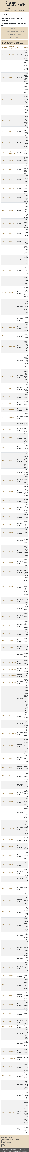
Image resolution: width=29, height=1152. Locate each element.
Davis (10, 66)
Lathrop (11, 197)
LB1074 (3, 616)
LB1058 (3, 745)
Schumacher (12, 1051)
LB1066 (3, 662)
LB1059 (3, 733)
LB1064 (3, 675)
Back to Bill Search (14, 29)
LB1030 (3, 975)
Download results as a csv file (14, 32)
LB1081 (3, 562)
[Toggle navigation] (4, 14)
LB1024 (3, 77)
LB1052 (3, 801)
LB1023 (3, 1026)
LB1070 (3, 640)
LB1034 (3, 936)
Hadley (11, 210)
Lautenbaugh (12, 307)
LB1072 (3, 197)
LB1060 (3, 724)
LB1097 (3, 437)
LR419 (3, 99)
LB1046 (3, 846)
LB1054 (3, 785)
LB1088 (3, 508)
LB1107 (3, 388)
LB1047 (3, 839)
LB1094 (3, 472)
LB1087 (3, 179)
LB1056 (3, 767)
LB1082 (3, 551)
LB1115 (3, 131)
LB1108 (3, 376)
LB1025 (3, 1021)
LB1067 (3, 210)
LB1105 (3, 403)
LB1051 (3, 813)
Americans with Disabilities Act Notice (11, 1139)
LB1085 (3, 524)
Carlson (11, 160)
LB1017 (3, 1075)
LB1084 (3, 532)
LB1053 (3, 793)
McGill (10, 396)
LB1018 (3, 1066)
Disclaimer (4, 1146)
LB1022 (3, 1034)
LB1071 (3, 633)
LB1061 (3, 715)
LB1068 (3, 655)
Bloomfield (11, 571)
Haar (10, 424)
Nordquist (11, 250)
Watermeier (12, 409)
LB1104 (3, 409)
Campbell (11, 188)
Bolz (10, 1013)
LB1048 (3, 233)
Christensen (12, 319)
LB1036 (3, 911)
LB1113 (3, 319)
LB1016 (3, 270)
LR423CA (4, 292)
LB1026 (3, 1013)
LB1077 (3, 600)
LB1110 (3, 346)
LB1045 (3, 855)
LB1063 (3, 682)
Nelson (11, 864)
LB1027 (3, 1004)
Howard (11, 813)
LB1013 (3, 1095)
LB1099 (3, 429)
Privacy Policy (5, 1141)
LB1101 (3, 417)
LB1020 (3, 1051)
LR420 (3, 88)
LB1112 (3, 327)
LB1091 (3, 491)
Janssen (11, 775)
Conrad (11, 169)
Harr (10, 437)
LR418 (3, 110)
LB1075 (3, 608)
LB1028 (3, 995)
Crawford (11, 54)
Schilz (10, 241)
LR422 (3, 1112)
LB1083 (3, 541)
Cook (10, 524)
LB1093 (3, 480)
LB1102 (3, 54)
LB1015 (3, 1085)
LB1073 (3, 625)
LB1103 (3, 152)
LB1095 (3, 460)
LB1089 (3, 169)
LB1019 (3, 1058)
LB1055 (3, 775)
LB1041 (3, 872)
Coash (10, 984)
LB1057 (3, 758)
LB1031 (3, 967)
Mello (10, 77)
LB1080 (3, 571)
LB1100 (3, 424)
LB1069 (3, 647)
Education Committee (12, 152)
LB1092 (3, 1129)
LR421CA (4, 307)
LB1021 (3, 1044)
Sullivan (11, 600)
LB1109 (3, 361)
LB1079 (3, 66)
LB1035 (3, 924)
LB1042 (3, 250)
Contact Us (4, 1144)
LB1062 (3, 699)
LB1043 (3, 864)
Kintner (11, 959)
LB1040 (3, 879)
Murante (11, 233)
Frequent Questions (6, 1137)
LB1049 (3, 828)
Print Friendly (14, 37)
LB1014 (3, 281)
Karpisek (11, 562)
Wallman (11, 911)
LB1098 (3, 160)
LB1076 (3, 188)
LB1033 (3, 948)
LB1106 (3, 396)
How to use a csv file (14, 34)
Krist (10, 270)
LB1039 (3, 260)
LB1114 (3, 142)
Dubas (10, 260)
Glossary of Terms (6, 1142)
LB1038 (3, 888)
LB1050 (3, 223)
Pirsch (10, 179)
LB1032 (3, 959)
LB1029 (3, 984)
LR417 (3, 120)
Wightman (11, 828)
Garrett (11, 532)
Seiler (10, 88)
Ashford (11, 447)
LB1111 (3, 336)
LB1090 (3, 500)
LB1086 (3, 516)
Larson (11, 745)
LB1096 (3, 447)
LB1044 (3, 241)
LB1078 (3, 586)
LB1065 (3, 669)
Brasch (11, 480)
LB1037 (3, 900)
